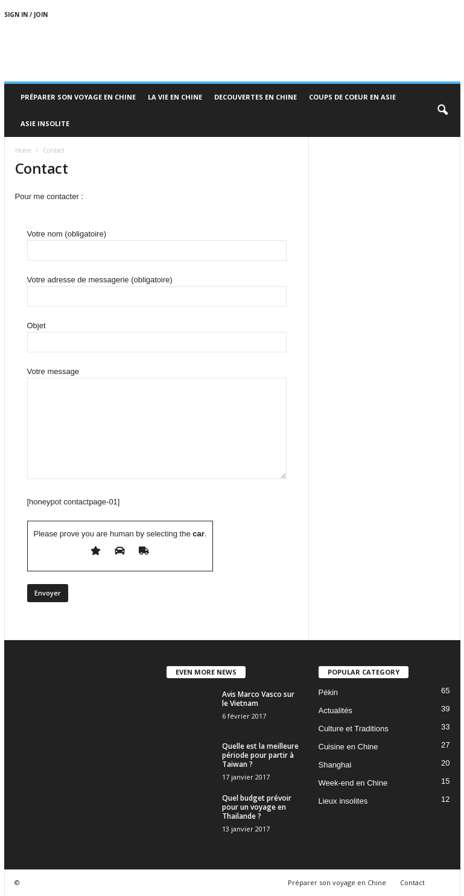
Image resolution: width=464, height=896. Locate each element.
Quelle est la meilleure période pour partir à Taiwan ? (260, 755)
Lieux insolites (343, 800)
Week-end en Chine (353, 782)
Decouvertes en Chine (255, 96)
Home (23, 150)
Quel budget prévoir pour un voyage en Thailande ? (256, 807)
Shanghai (335, 764)
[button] (442, 110)
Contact (412, 882)
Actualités (335, 710)
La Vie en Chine (175, 96)
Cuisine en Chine (348, 746)
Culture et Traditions (354, 728)
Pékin (328, 692)
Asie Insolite (45, 123)
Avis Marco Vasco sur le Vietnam (258, 698)
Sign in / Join (26, 14)
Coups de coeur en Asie (352, 96)
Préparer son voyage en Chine (78, 96)
